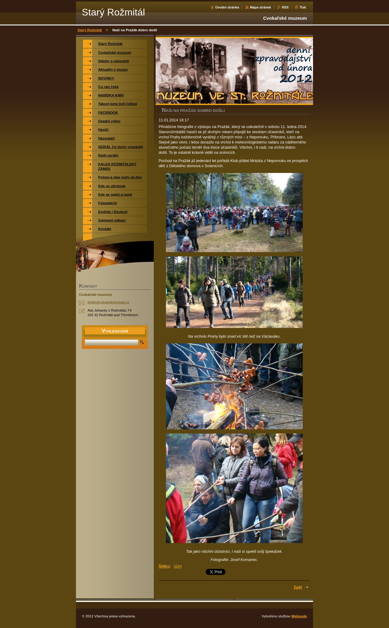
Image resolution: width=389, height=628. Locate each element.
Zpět (298, 587)
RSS (285, 7)
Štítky (164, 566)
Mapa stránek (260, 7)
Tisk (302, 7)
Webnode (299, 616)
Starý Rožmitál (89, 30)
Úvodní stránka (227, 7)
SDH (178, 566)
